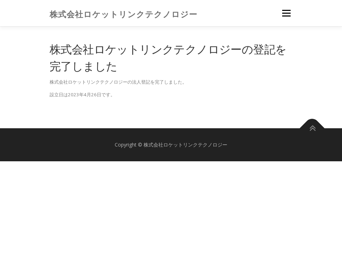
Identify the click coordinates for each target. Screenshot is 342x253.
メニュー (286, 13)
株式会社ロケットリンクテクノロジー (123, 14)
